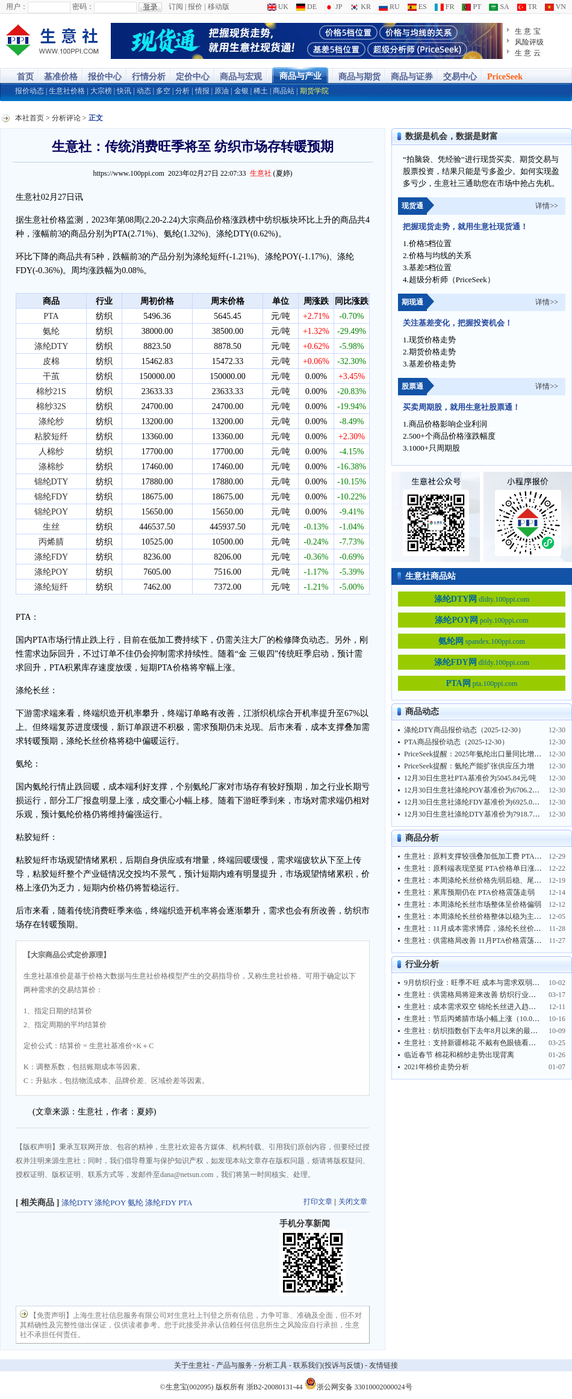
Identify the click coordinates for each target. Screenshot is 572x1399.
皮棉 (51, 361)
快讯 (124, 91)
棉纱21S (51, 391)
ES (417, 6)
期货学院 (314, 91)
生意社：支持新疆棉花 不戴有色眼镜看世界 (473, 1043)
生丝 (51, 526)
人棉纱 (51, 451)
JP (333, 6)
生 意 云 (528, 53)
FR (445, 6)
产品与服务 (234, 1365)
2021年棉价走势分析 (436, 1067)
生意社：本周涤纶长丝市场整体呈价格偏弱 (472, 904)
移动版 (218, 6)
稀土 (260, 91)
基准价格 (61, 76)
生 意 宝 (528, 31)
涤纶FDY (51, 556)
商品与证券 (412, 76)
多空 (163, 91)
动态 (144, 91)
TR (527, 6)
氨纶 (51, 331)
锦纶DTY (51, 481)
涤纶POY (51, 571)
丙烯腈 (51, 541)
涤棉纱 (51, 466)
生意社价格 (67, 91)
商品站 (283, 91)
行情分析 (149, 76)
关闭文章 (352, 1201)
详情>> (546, 206)
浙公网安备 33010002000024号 (358, 1383)
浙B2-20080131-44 (274, 1387)
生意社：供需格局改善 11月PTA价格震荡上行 (476, 940)
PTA (50, 316)
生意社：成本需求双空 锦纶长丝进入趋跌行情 (477, 1006)
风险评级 (529, 42)
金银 (241, 91)
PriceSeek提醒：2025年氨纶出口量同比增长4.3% (480, 754)
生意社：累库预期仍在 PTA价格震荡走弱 (469, 892)
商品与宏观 (241, 76)
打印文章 (317, 1201)
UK (277, 6)
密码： (83, 6)
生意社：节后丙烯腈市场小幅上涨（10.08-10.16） (483, 1019)
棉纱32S (51, 406)
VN (555, 6)
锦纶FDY (51, 496)
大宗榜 (101, 91)
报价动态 (29, 91)
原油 (221, 91)
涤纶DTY (51, 346)
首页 (25, 76)
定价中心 (193, 76)
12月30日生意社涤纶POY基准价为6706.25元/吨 (478, 790)
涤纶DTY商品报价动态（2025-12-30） (464, 730)
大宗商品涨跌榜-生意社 (52, 41)
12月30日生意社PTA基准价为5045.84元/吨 (470, 778)
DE (306, 6)
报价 (195, 6)
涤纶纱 (51, 421)
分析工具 (272, 1365)
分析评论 (66, 118)
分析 (182, 91)
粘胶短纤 (51, 436)
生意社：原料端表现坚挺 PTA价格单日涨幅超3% (481, 868)
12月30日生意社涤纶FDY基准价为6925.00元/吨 (478, 802)
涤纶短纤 (51, 586)
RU (389, 6)
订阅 (176, 6)
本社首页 (29, 118)
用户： (17, 6)
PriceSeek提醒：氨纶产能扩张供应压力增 (469, 766)
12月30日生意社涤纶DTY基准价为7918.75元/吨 (478, 814)
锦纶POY (51, 511)
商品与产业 (300, 76)
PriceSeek (505, 76)
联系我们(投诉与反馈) (328, 1365)
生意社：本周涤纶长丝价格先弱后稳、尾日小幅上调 (487, 880)
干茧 (51, 376)
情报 (202, 91)
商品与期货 (359, 76)
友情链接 (383, 1365)
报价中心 (105, 76)
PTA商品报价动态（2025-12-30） (456, 742)
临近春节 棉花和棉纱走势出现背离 (459, 1055)
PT (471, 6)
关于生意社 (192, 1365)
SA (499, 6)
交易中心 (460, 76)
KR (360, 6)
